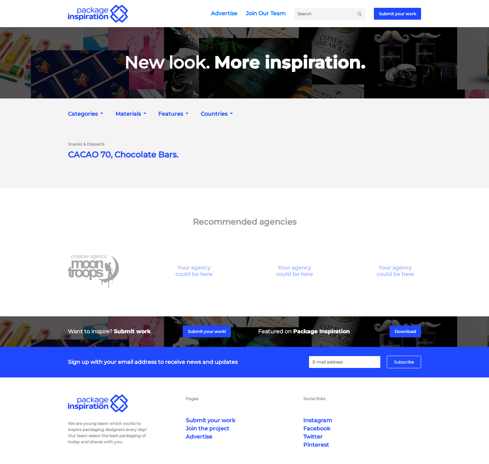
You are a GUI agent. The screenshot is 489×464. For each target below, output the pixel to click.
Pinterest (316, 445)
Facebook (316, 428)
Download (405, 331)
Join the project (207, 428)
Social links (314, 398)
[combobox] (86, 114)
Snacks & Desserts (86, 144)
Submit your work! (207, 331)
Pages (192, 398)
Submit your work (397, 13)
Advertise (224, 13)
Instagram (317, 420)
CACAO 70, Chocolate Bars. (123, 155)
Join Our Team (266, 13)
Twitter (313, 436)
